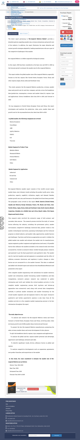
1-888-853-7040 (14, 1)
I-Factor (12, 29)
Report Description (13, 33)
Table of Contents (24, 33)
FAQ (7, 404)
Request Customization (67, 45)
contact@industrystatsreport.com (63, 2)
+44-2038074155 (30, 1)
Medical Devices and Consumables (21, 21)
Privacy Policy (9, 410)
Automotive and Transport (18, 8)
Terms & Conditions (10, 406)
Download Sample (33, 389)
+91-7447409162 (46, 1)
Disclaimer (8, 408)
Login (77, 1)
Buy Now (66, 32)
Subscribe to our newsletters (19, 435)
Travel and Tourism (16, 24)
